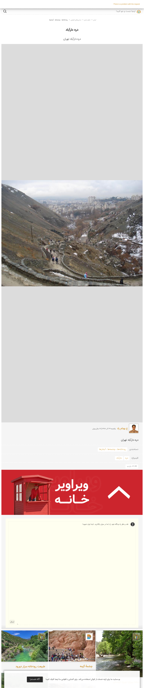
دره (126, 458)
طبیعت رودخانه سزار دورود (30, 666)
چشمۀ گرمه (86, 666)
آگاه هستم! (35, 679)
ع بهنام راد (122, 429)
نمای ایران (87, 20)
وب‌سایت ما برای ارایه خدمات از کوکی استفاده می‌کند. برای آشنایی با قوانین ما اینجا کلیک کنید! (83, 679)
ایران (94, 20)
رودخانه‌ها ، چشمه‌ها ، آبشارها (58, 20)
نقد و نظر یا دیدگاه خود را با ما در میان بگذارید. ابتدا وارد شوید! (72, 573)
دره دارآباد (72, 30)
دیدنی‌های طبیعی (76, 20)
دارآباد (119, 458)
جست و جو (4, 11)
